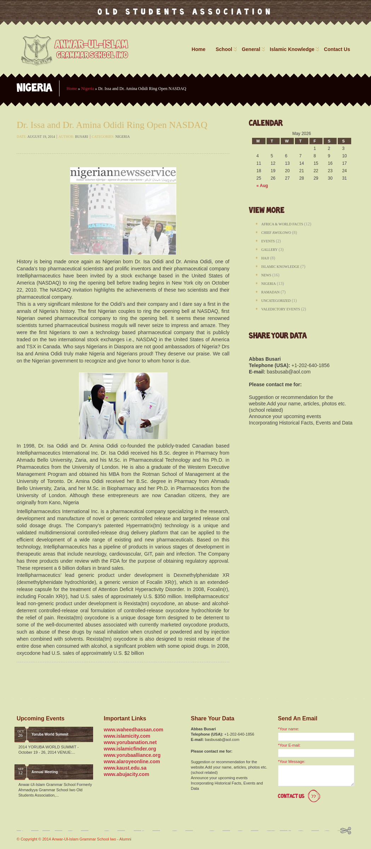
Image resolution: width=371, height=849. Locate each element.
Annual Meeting (45, 772)
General (253, 49)
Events (268, 241)
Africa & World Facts (282, 224)
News (266, 275)
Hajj (265, 258)
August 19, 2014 (41, 137)
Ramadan (270, 292)
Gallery (269, 250)
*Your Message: (291, 761)
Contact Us (337, 49)
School (226, 49)
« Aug (262, 185)
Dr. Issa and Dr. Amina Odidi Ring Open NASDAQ (112, 125)
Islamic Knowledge (294, 49)
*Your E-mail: (289, 745)
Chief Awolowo (276, 233)
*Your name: (288, 729)
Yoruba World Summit (50, 734)
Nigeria (87, 88)
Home (198, 49)
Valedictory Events (280, 309)
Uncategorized (276, 301)
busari (81, 137)
